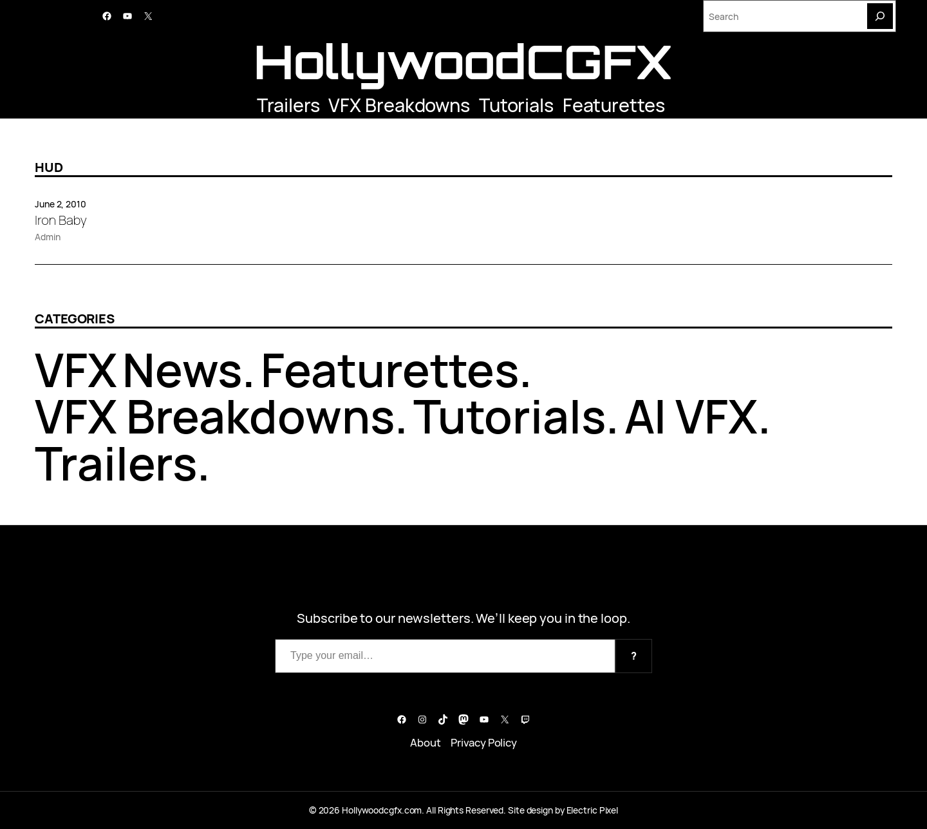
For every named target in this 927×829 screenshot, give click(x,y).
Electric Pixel (592, 810)
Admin (48, 237)
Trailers (288, 105)
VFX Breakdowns (399, 105)
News (182, 369)
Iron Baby (61, 220)
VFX (76, 369)
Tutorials (516, 105)
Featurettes (614, 105)
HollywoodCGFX (463, 61)
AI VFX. (697, 416)
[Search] (880, 16)
